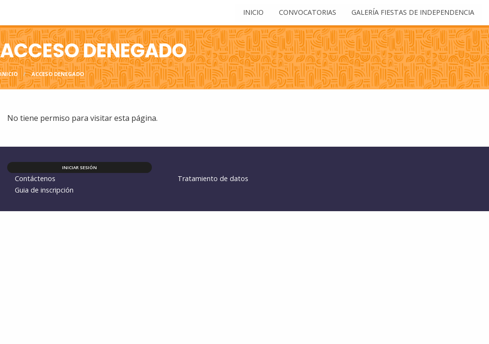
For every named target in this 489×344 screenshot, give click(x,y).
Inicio (9, 73)
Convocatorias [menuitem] (307, 12)
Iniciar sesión (79, 167)
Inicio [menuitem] (253, 12)
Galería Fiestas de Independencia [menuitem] (412, 12)
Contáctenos (35, 178)
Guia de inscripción (44, 189)
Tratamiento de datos (213, 178)
